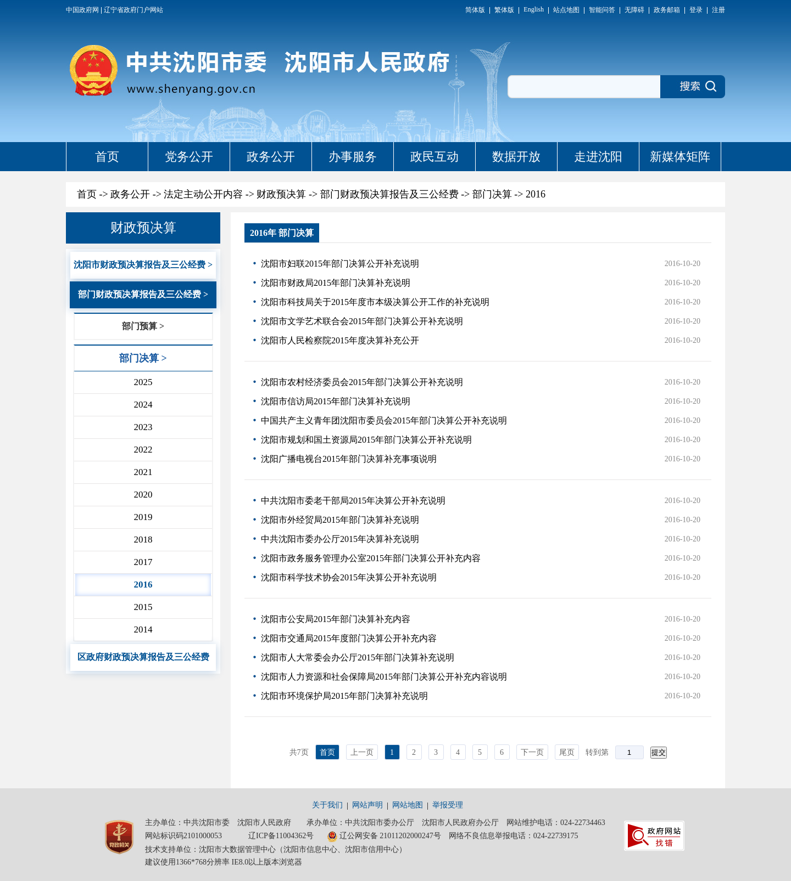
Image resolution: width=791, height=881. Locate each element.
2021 (142, 472)
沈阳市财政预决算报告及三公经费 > (143, 264)
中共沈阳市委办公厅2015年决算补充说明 (340, 539)
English (533, 9)
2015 (142, 607)
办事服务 (352, 156)
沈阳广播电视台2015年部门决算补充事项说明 (349, 459)
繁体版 (504, 10)
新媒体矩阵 (680, 156)
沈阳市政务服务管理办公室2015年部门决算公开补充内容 (371, 558)
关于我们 (327, 805)
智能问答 (602, 10)
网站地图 (407, 805)
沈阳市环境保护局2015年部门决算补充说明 (344, 696)
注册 (718, 10)
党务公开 (189, 156)
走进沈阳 (598, 156)
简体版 (475, 10)
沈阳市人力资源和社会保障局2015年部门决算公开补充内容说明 (384, 676)
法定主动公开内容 (203, 194)
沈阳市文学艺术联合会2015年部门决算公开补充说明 (362, 321)
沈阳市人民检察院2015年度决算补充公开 (340, 340)
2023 (142, 427)
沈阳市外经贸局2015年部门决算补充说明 (340, 519)
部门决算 (492, 194)
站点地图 (566, 10)
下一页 (532, 752)
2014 (142, 629)
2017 (142, 562)
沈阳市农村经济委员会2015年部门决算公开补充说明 (362, 382)
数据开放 (516, 156)
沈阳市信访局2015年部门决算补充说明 (335, 401)
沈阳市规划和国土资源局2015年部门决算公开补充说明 (366, 439)
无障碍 (634, 10)
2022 (142, 449)
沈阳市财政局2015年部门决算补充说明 (335, 282)
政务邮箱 (667, 10)
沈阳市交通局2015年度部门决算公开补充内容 (349, 638)
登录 (696, 10)
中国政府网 (82, 10)
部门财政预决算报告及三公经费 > (143, 294)
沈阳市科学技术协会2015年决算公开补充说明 (349, 577)
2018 (142, 539)
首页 (107, 156)
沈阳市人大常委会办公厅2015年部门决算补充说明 (357, 657)
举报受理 (447, 805)
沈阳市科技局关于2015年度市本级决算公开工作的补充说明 (375, 302)
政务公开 (271, 156)
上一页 (362, 752)
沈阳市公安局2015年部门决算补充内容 (335, 619)
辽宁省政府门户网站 (133, 10)
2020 (142, 494)
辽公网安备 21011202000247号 (384, 836)
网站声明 (367, 805)
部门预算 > (143, 326)
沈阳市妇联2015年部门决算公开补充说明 (340, 263)
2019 (142, 517)
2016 (535, 194)
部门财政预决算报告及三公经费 (389, 194)
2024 (142, 404)
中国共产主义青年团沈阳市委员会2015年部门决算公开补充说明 (384, 420)
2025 (142, 382)
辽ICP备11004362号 (281, 836)
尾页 (567, 752)
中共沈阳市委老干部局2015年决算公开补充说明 (353, 500)
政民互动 (434, 156)
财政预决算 (281, 194)
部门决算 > (143, 358)
